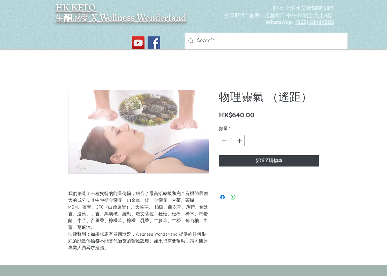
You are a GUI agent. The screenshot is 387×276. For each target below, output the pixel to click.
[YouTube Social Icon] (138, 42)
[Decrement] (224, 140)
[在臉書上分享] (222, 197)
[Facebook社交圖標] (154, 42)
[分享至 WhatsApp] (233, 197)
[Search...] (266, 41)
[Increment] (240, 140)
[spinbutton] (232, 140)
